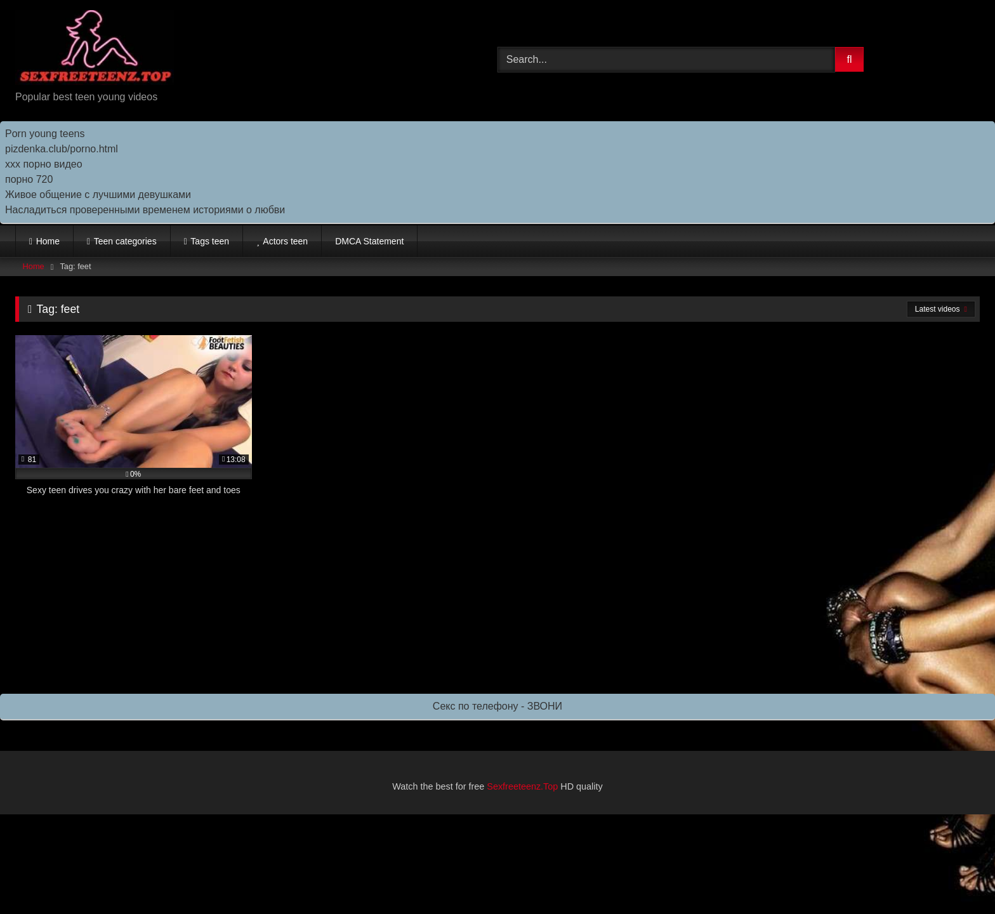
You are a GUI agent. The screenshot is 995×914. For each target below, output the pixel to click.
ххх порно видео (43, 164)
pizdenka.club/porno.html (61, 148)
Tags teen (209, 241)
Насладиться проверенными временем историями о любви (145, 209)
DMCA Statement (369, 241)
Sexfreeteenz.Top (522, 786)
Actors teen (285, 241)
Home (48, 241)
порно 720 (29, 179)
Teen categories (125, 241)
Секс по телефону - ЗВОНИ (497, 706)
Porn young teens (44, 133)
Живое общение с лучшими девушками (98, 194)
